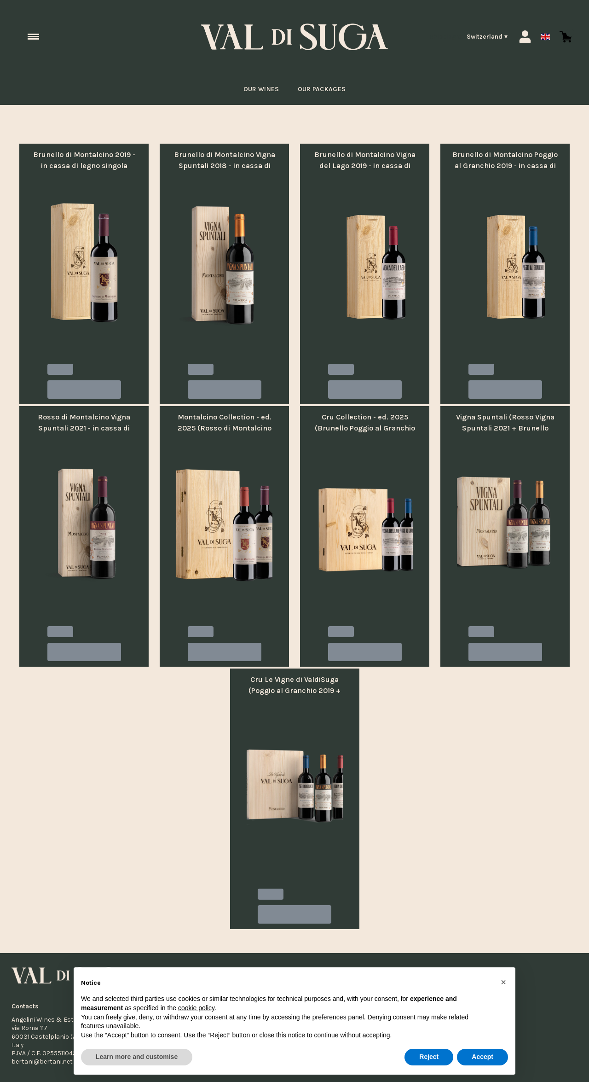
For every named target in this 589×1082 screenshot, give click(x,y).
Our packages (323, 89)
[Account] (525, 36)
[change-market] (468, 37)
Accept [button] (482, 1056)
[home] (294, 37)
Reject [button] (429, 1056)
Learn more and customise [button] (137, 1056)
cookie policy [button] (196, 1008)
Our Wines (258, 89)
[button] (503, 982)
